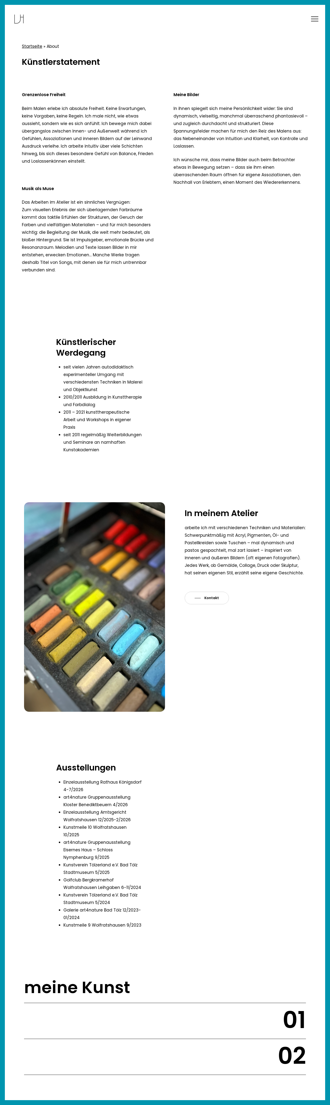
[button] (314, 19)
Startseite (32, 46)
